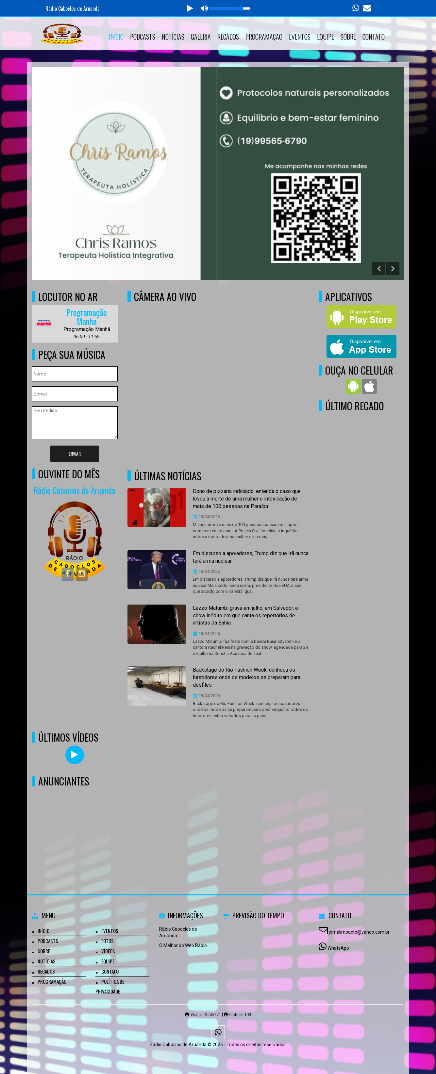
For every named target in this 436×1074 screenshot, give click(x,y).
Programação (263, 37)
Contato (373, 37)
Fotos (107, 940)
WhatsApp (338, 948)
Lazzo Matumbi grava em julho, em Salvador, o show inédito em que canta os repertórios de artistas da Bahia (245, 615)
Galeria (201, 37)
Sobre (348, 37)
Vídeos (108, 951)
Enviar (75, 453)
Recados (228, 37)
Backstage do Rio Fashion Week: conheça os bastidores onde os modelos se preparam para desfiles (246, 677)
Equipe (325, 37)
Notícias (173, 37)
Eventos (299, 37)
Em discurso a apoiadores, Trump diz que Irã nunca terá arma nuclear (251, 557)
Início (116, 37)
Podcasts (142, 37)
